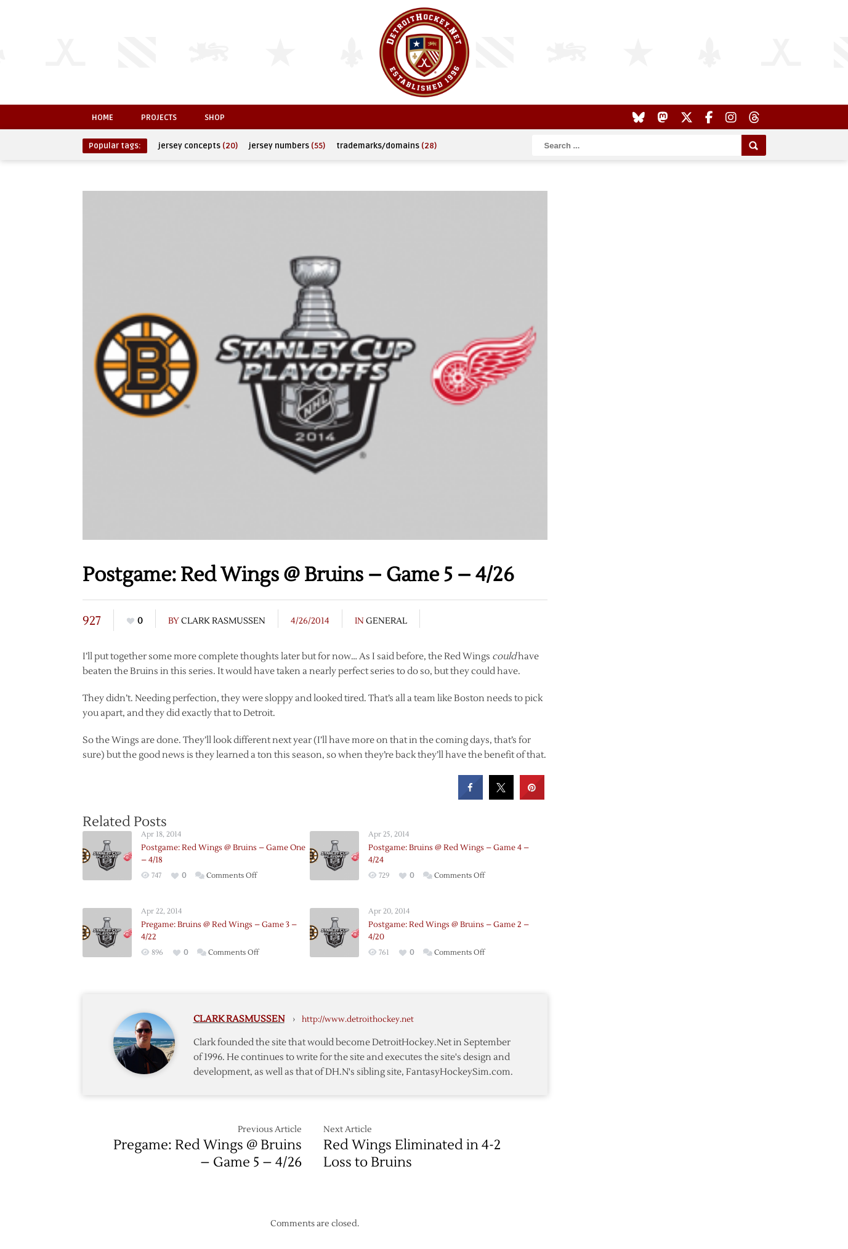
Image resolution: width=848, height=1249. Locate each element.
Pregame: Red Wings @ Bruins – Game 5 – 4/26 (207, 1153)
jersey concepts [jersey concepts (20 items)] (198, 146)
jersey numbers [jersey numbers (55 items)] (287, 146)
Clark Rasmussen (223, 621)
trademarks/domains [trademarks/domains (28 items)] (386, 146)
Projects (159, 117)
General (386, 621)
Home (102, 117)
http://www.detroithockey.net (358, 1019)
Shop (214, 117)
